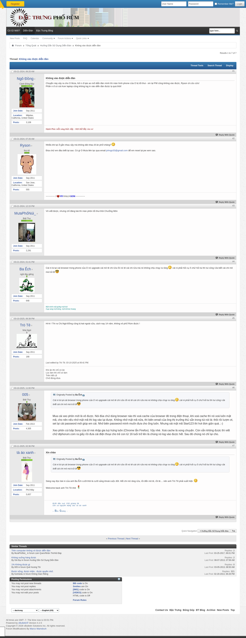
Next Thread (132, 538)
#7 (233, 445)
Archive (211, 610)
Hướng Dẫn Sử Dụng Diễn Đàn (55, 45)
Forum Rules (79, 600)
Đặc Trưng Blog (44, 30)
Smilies (77, 586)
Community (47, 38)
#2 (233, 138)
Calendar (35, 38)
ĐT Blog (200, 610)
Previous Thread (116, 538)
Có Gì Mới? (14, 30)
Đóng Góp (188, 610)
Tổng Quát (31, 45)
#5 (233, 318)
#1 (233, 71)
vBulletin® (23, 623)
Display (229, 65)
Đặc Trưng (175, 610)
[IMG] (76, 589)
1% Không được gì (20, 564)
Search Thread (215, 65)
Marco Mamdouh (38, 628)
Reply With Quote (225, 135)
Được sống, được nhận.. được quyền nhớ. (32, 571)
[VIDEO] (77, 592)
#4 (233, 261)
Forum (18, 45)
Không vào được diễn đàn (33, 59)
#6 (233, 387)
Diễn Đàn (28, 30)
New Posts (15, 38)
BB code (77, 583)
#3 (233, 205)
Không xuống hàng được (23, 557)
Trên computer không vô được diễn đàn (30, 550)
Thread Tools (196, 65)
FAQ (25, 38)
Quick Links (81, 38)
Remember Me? (224, 4)
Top (233, 531)
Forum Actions (64, 38)
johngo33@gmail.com (117, 150)
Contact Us (161, 610)
